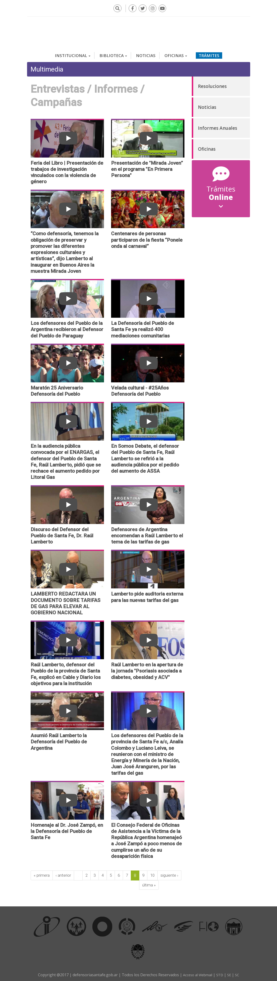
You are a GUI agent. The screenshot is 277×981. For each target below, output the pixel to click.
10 (156, 873)
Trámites (209, 53)
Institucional (72, 53)
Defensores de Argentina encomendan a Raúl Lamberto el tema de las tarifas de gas (147, 533)
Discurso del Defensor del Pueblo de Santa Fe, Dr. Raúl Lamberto (62, 533)
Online (220, 198)
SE (231, 973)
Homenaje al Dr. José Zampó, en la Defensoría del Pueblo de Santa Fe (67, 829)
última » (65, 883)
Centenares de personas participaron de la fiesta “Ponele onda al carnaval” (147, 238)
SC (239, 973)
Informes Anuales (217, 126)
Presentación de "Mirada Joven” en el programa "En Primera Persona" (147, 167)
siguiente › (42, 883)
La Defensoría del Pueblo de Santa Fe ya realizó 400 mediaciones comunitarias (142, 327)
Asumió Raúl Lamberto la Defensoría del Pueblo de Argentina (59, 740)
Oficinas (175, 53)
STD (221, 973)
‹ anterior (65, 873)
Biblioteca (113, 53)
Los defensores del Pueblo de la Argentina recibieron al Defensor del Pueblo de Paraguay (67, 327)
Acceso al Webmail (197, 973)
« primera (42, 873)
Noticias (145, 53)
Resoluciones (212, 84)
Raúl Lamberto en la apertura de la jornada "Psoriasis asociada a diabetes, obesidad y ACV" (147, 669)
